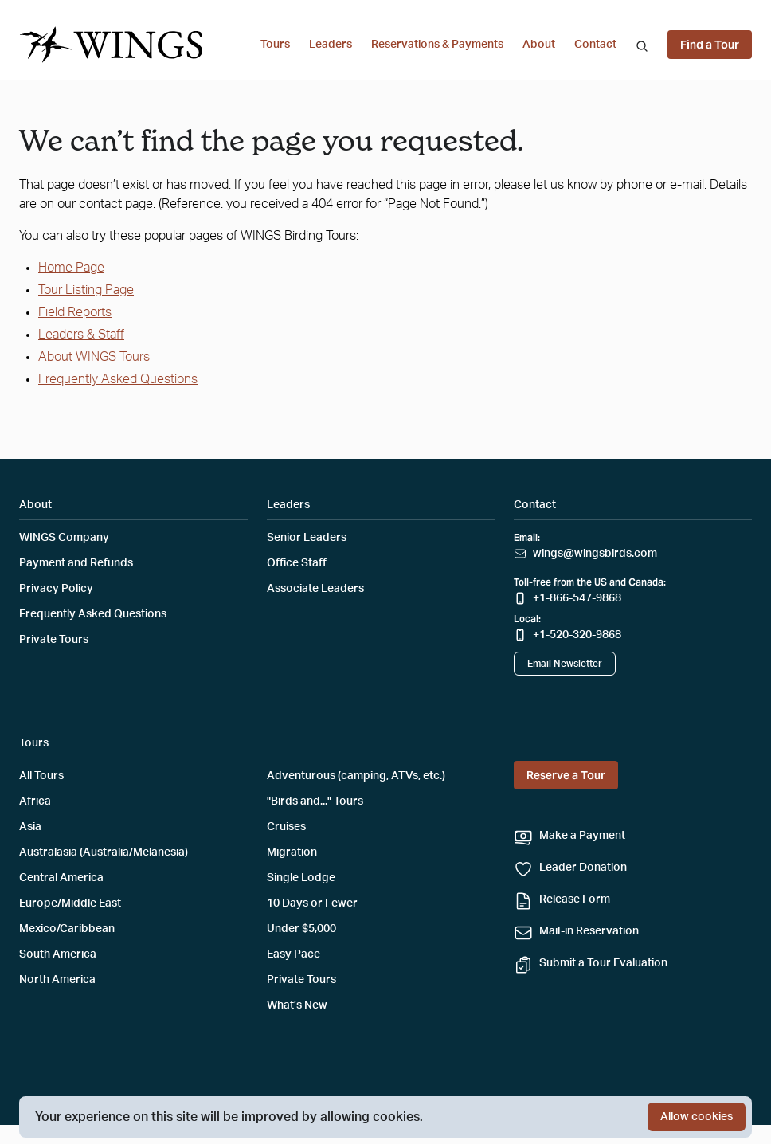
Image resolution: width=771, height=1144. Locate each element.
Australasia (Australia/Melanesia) (103, 852)
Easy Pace (293, 954)
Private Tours (53, 639)
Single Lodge (301, 877)
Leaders (330, 44)
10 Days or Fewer (312, 903)
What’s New (297, 1005)
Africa (35, 801)
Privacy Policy (56, 588)
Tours (275, 44)
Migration (292, 852)
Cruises (286, 827)
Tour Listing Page (86, 290)
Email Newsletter (564, 663)
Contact (595, 44)
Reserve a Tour (565, 775)
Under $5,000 (301, 928)
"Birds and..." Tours (315, 801)
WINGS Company (64, 537)
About (538, 44)
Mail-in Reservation (589, 931)
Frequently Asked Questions (118, 379)
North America (57, 979)
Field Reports (75, 312)
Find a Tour (709, 44)
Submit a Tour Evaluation (603, 963)
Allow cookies (696, 1116)
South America (57, 954)
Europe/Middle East (70, 903)
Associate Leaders (315, 588)
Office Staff (297, 563)
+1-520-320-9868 (577, 635)
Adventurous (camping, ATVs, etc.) (356, 776)
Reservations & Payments (437, 44)
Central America (61, 877)
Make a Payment (582, 835)
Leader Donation (583, 867)
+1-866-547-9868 (577, 598)
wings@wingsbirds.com (595, 553)
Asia (30, 827)
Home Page (71, 267)
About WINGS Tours (94, 357)
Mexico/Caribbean (67, 928)
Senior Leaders (306, 537)
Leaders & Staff (81, 334)
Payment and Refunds (76, 563)
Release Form (574, 899)
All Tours (41, 776)
